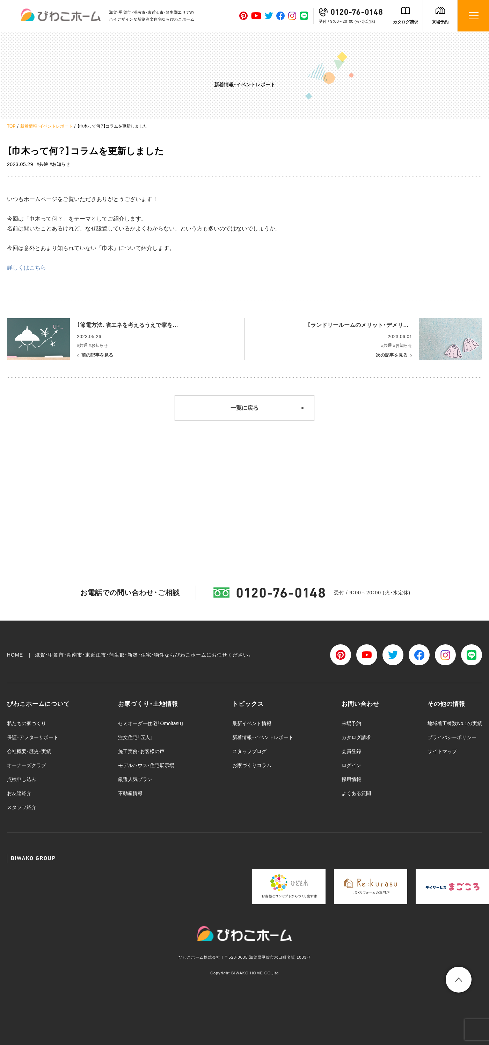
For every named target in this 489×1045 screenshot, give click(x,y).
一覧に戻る (244, 408)
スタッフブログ (249, 751)
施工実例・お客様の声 (141, 751)
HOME (15, 655)
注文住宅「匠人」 (135, 737)
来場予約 (440, 22)
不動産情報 (130, 793)
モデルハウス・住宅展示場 (146, 765)
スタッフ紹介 (21, 807)
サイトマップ (442, 751)
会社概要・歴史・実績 (29, 751)
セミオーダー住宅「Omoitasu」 (151, 723)
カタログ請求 (405, 22)
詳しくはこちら (26, 268)
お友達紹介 (19, 793)
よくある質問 (356, 793)
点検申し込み (21, 779)
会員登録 (351, 751)
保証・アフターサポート (32, 737)
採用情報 (351, 779)
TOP (11, 126)
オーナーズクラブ (26, 765)
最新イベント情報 (251, 723)
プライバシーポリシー (452, 737)
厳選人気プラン (135, 779)
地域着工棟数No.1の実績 (455, 723)
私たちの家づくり (26, 723)
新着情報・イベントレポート (46, 126)
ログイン (351, 765)
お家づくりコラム (251, 765)
